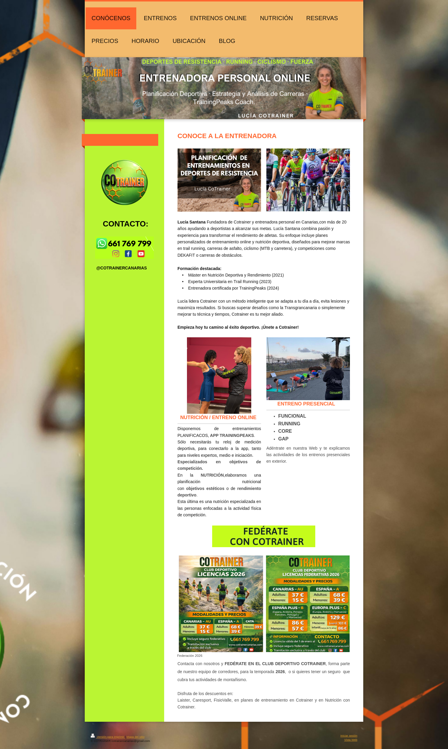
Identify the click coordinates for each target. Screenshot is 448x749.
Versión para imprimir (108, 736)
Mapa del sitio (135, 736)
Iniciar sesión (348, 735)
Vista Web (350, 739)
